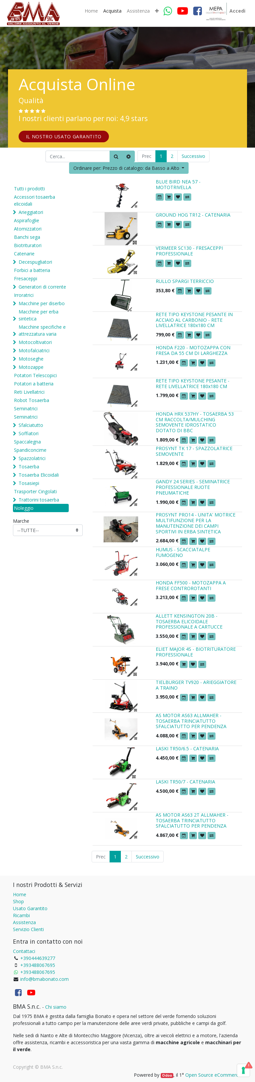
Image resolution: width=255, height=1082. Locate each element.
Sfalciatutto (31, 425)
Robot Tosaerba (31, 400)
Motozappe (31, 367)
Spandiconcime (30, 450)
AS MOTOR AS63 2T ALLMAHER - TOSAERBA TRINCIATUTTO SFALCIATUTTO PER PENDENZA (192, 820)
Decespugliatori (35, 262)
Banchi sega (27, 237)
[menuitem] (91, 11)
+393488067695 (37, 965)
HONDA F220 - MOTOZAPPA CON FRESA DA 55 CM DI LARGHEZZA (193, 350)
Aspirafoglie (26, 220)
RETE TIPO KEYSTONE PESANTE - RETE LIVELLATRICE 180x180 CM (192, 383)
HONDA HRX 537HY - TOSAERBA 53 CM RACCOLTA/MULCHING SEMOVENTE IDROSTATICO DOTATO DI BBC (195, 422)
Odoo (167, 1075)
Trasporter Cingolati (35, 491)
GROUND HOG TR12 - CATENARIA (193, 215)
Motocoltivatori (35, 342)
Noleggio (24, 508)
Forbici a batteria (32, 270)
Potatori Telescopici (35, 375)
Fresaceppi (25, 278)
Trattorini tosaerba (39, 500)
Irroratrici (24, 295)
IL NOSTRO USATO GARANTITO (64, 136)
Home (19, 894)
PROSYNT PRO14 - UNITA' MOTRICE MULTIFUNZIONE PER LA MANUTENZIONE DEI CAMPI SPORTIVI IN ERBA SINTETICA (195, 522)
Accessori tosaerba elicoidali (34, 200)
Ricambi (21, 915)
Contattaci (24, 951)
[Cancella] (128, 156)
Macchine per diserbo (42, 303)
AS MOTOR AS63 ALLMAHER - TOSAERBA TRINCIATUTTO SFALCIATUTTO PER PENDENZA (191, 721)
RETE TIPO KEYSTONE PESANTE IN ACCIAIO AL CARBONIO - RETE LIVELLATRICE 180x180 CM (194, 320)
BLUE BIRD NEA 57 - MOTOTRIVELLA (178, 184)
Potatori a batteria (33, 383)
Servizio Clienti (28, 929)
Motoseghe (31, 359)
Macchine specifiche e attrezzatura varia (42, 330)
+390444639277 (37, 958)
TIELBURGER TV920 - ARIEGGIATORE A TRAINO (196, 685)
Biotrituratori (28, 245)
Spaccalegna (27, 442)
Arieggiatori (31, 212)
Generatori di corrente (42, 287)
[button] (156, 11)
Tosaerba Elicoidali (39, 475)
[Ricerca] (116, 156)
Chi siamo (55, 1007)
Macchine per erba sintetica (38, 315)
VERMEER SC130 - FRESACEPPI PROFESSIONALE (189, 251)
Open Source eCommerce (213, 1075)
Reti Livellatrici (29, 392)
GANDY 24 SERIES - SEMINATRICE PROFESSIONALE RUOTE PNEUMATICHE (193, 487)
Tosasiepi (29, 483)
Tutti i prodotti (29, 188)
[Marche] (48, 530)
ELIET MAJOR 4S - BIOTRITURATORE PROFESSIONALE (196, 652)
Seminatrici (26, 408)
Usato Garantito (30, 908)
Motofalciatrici (34, 350)
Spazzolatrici (32, 458)
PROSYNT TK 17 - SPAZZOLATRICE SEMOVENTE (194, 451)
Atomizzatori (28, 229)
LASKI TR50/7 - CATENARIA (185, 781)
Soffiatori (29, 433)
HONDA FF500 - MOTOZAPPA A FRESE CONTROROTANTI (191, 585)
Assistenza (24, 922)
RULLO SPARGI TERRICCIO (185, 281)
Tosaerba (29, 466)
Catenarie (24, 253)
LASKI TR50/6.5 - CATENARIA (187, 748)
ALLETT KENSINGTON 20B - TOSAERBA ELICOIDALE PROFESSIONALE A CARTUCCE (189, 621)
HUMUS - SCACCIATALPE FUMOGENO (183, 552)
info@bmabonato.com (44, 979)
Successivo (193, 156)
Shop (18, 901)
